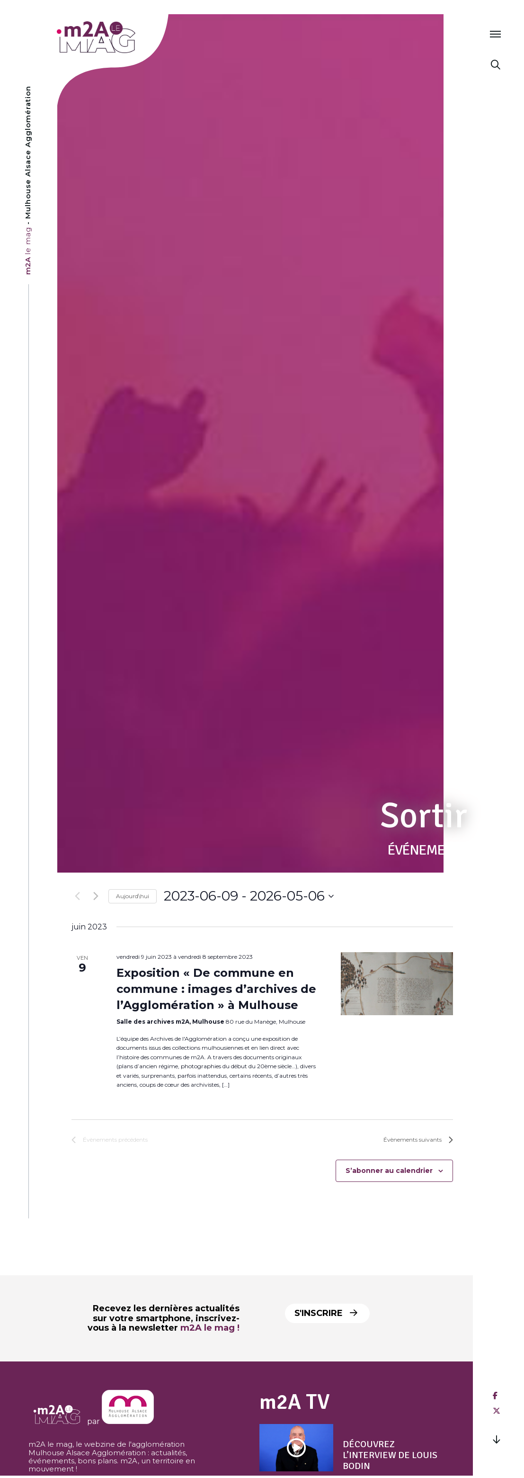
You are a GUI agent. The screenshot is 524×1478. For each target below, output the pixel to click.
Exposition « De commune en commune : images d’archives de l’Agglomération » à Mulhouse (216, 989)
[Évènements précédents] (77, 896)
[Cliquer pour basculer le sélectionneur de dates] (249, 896)
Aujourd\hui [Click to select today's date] (132, 896)
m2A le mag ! (210, 1328)
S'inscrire (325, 1313)
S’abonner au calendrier (389, 1170)
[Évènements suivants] (95, 896)
